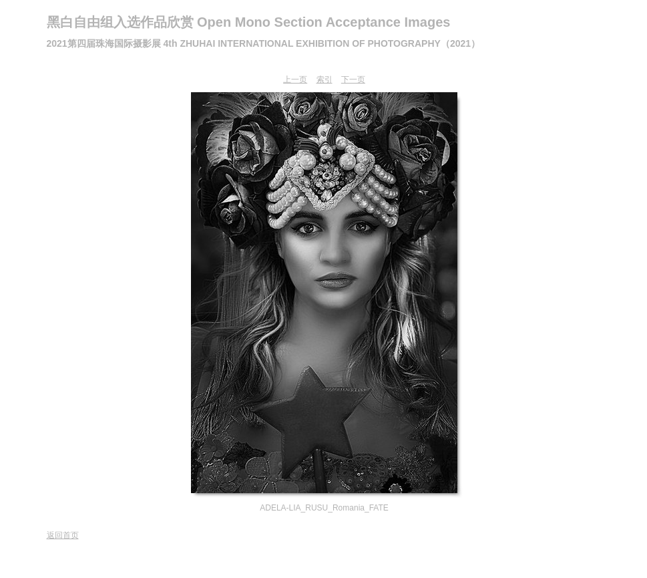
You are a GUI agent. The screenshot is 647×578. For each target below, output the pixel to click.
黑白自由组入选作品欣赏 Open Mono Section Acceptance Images (249, 22)
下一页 (353, 79)
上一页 (295, 79)
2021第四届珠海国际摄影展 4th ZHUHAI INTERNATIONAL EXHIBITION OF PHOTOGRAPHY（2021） (264, 43)
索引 (324, 79)
